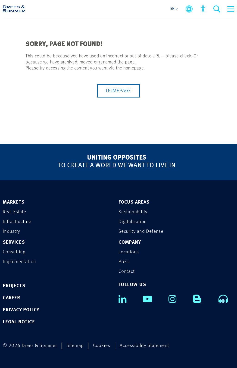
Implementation (19, 261)
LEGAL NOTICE (19, 322)
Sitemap (75, 345)
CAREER (11, 298)
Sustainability (132, 212)
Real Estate (14, 212)
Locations (128, 252)
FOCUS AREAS (134, 202)
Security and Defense (140, 231)
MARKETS (14, 202)
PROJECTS (14, 285)
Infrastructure (17, 221)
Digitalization (132, 221)
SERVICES (14, 242)
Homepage (118, 90)
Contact (126, 271)
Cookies (101, 345)
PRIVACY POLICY (21, 310)
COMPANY (129, 242)
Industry (11, 231)
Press (124, 261)
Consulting (14, 252)
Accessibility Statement (144, 345)
